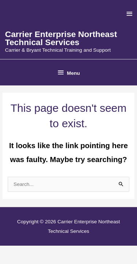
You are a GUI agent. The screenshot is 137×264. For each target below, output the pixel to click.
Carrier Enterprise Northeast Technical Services (61, 38)
